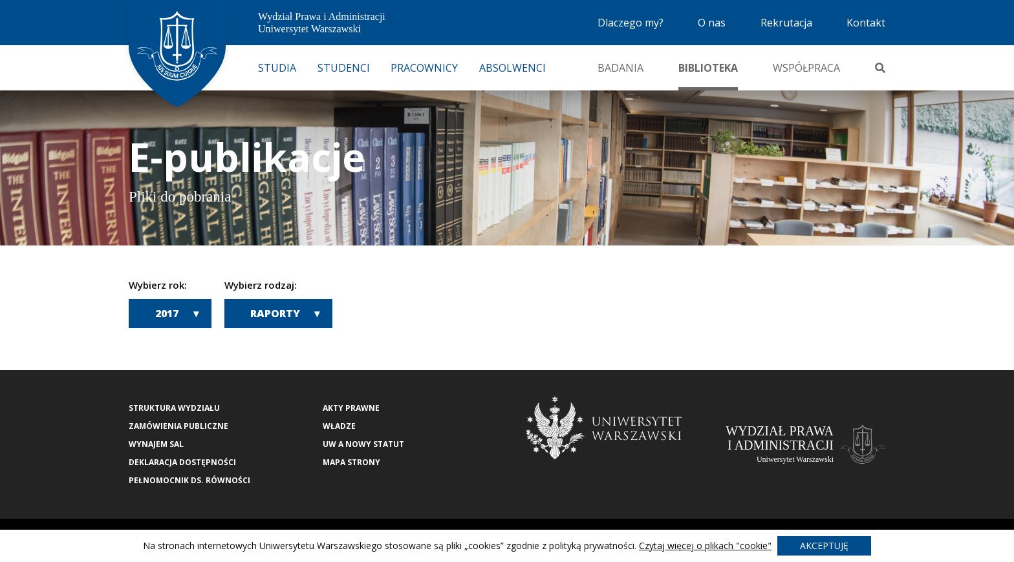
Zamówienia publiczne (178, 426)
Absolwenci (512, 68)
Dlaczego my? (630, 23)
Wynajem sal (156, 444)
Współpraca (806, 68)
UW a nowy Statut (363, 444)
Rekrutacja (786, 23)
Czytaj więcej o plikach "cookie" (705, 545)
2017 (166, 313)
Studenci (344, 68)
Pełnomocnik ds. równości (189, 480)
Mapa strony (351, 462)
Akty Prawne (351, 407)
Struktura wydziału (174, 407)
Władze (339, 426)
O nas (712, 23)
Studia (277, 68)
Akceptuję (824, 545)
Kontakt (866, 23)
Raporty (275, 313)
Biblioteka (708, 68)
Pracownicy (424, 68)
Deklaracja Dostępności (182, 462)
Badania (620, 68)
